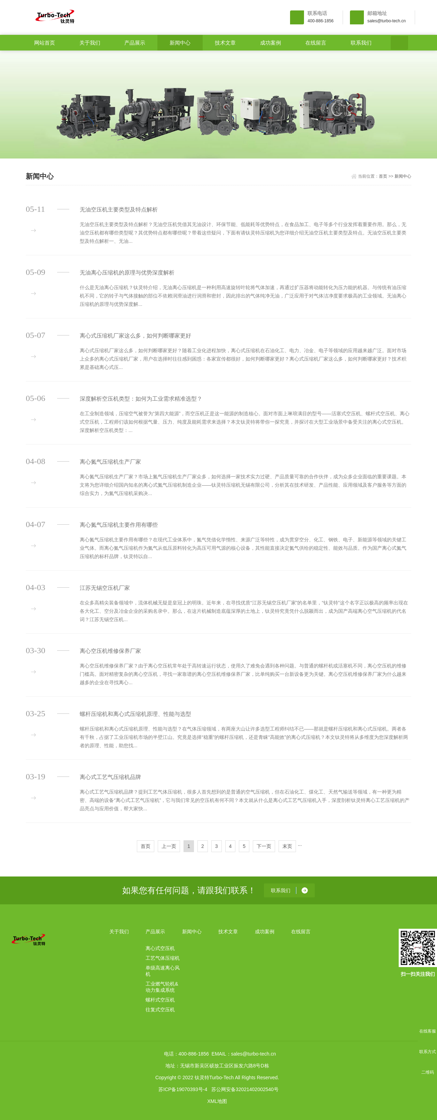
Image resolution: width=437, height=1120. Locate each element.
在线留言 (315, 43)
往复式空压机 (160, 1009)
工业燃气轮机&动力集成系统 (162, 987)
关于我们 (89, 43)
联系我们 (361, 43)
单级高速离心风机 (163, 971)
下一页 (264, 846)
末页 (287, 846)
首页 (383, 176)
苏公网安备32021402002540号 (245, 1089)
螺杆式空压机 (160, 1000)
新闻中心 (180, 43)
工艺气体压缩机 (163, 958)
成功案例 (270, 43)
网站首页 (44, 43)
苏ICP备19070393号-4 (182, 1089)
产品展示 (134, 43)
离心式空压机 (160, 948)
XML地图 (217, 1101)
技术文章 (225, 43)
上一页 (169, 846)
